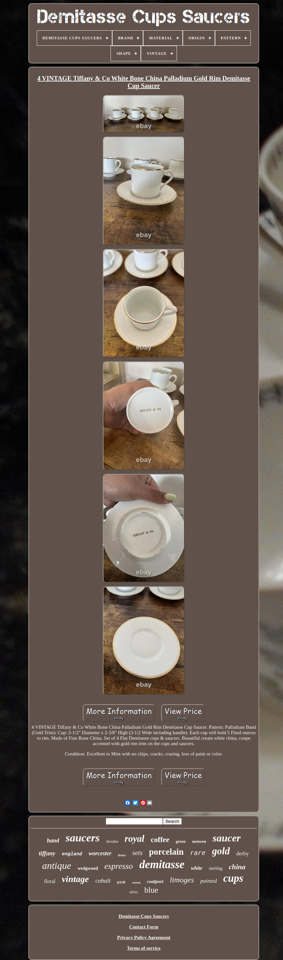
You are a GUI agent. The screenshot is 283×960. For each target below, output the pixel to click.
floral (49, 881)
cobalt (103, 880)
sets (137, 853)
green (181, 841)
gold (221, 851)
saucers (82, 838)
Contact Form (143, 926)
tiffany (47, 853)
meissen (199, 841)
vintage (75, 879)
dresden (112, 841)
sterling (215, 868)
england (72, 854)
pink (121, 882)
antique (56, 865)
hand (53, 840)
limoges (182, 880)
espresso (118, 866)
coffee (160, 840)
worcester (100, 853)
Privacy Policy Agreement (144, 937)
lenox (122, 855)
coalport (155, 881)
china (237, 867)
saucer (226, 838)
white (196, 868)
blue (151, 890)
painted (208, 881)
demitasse (161, 864)
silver (133, 892)
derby (242, 853)
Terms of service (144, 948)
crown (136, 882)
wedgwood (88, 868)
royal (134, 838)
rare (198, 853)
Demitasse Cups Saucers (144, 916)
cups (233, 878)
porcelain (166, 852)
